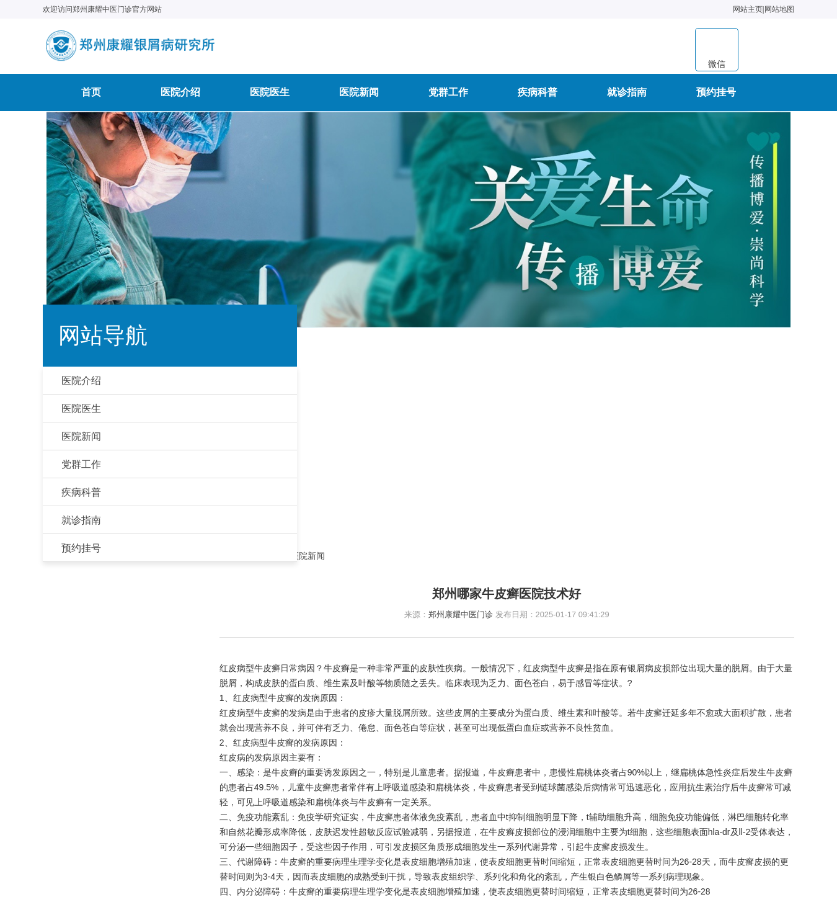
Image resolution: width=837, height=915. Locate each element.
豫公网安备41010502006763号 (472, 833)
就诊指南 (627, 96)
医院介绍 (180, 96)
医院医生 (270, 96)
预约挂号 (716, 96)
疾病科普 (537, 96)
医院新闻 (359, 96)
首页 (91, 96)
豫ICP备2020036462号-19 (501, 872)
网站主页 (744, 9)
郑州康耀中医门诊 (474, 412)
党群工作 (448, 96)
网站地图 (775, 9)
